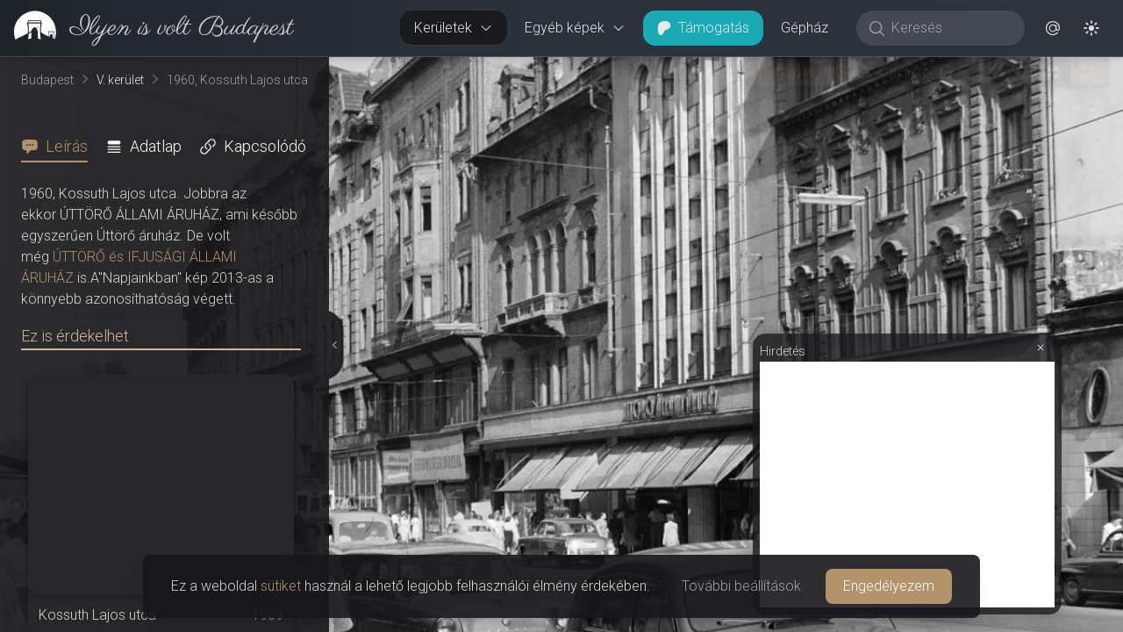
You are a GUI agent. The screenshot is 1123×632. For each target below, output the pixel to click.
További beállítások (741, 586)
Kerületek (453, 27)
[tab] (59, 146)
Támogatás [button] (703, 27)
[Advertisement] (907, 484)
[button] (1052, 28)
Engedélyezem (888, 586)
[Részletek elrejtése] (332, 345)
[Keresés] (949, 28)
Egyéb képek (575, 27)
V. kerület (120, 80)
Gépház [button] (804, 27)
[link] (147, 28)
